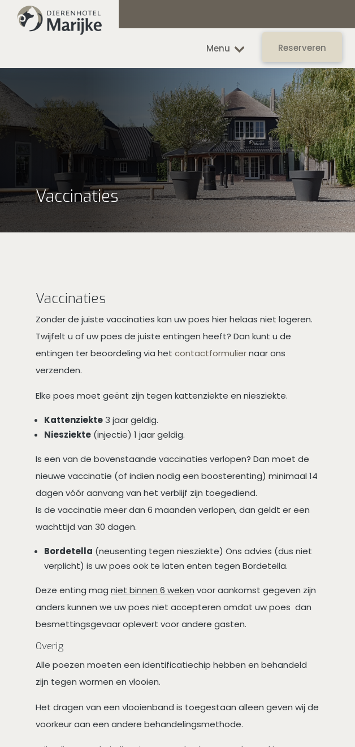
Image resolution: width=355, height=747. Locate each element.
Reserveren (302, 48)
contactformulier (210, 353)
